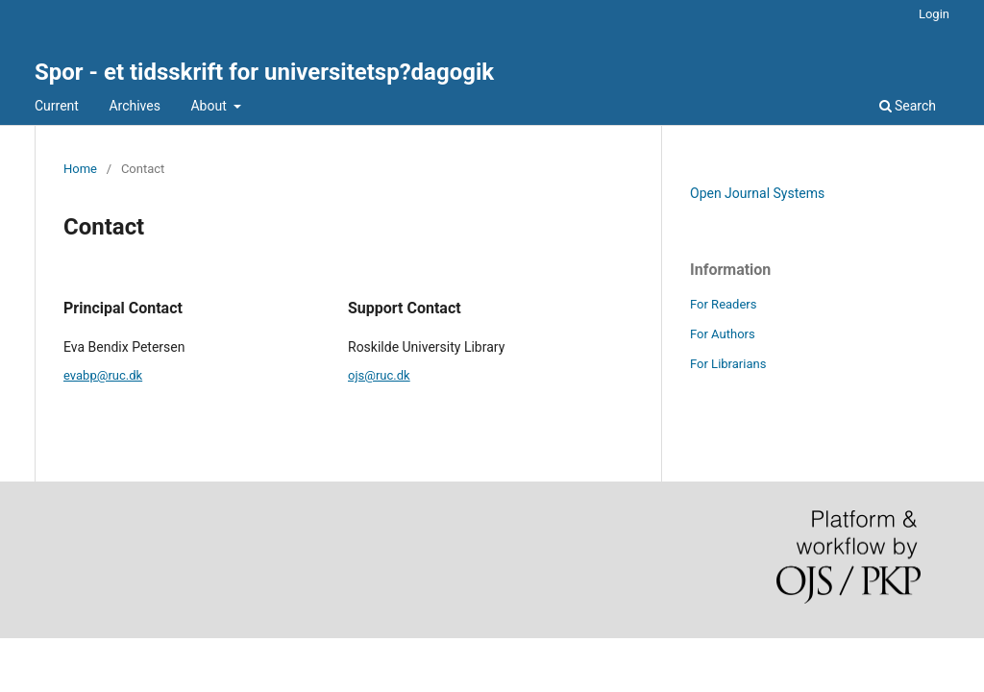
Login (934, 14)
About (210, 105)
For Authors (722, 334)
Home (80, 168)
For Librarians (728, 364)
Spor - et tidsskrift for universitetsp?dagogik (264, 72)
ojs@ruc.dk (379, 375)
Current (57, 105)
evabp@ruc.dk (102, 375)
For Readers (723, 304)
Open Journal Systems (757, 193)
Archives (134, 105)
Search (907, 105)
